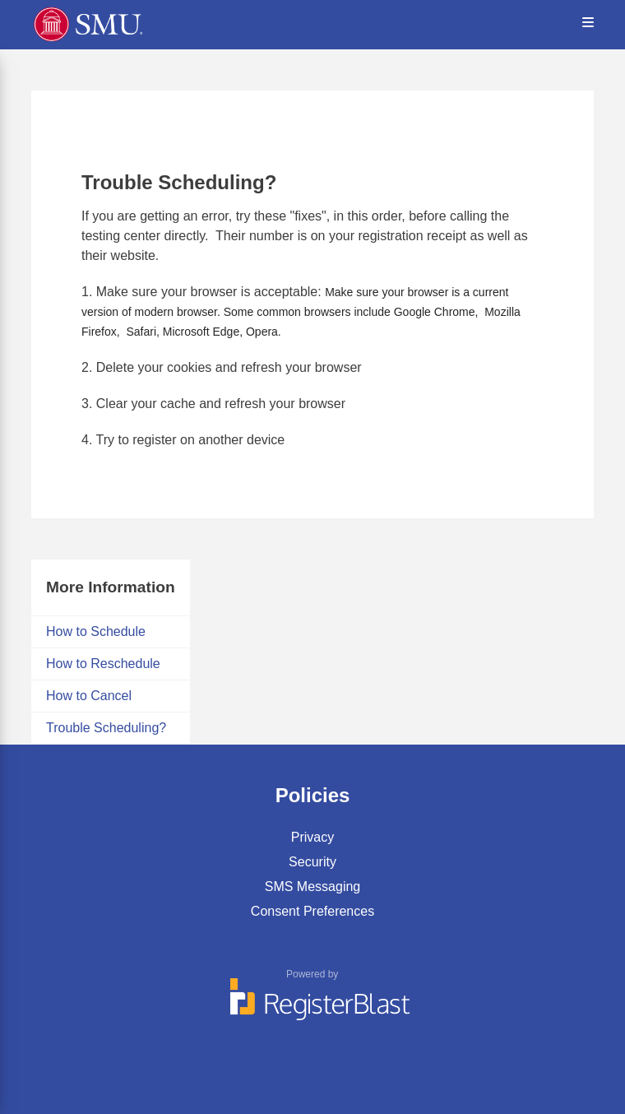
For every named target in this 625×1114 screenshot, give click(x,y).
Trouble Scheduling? (106, 728)
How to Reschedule (103, 664)
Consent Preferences (312, 911)
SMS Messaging (313, 887)
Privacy (312, 837)
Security (312, 862)
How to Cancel (89, 696)
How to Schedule (96, 631)
